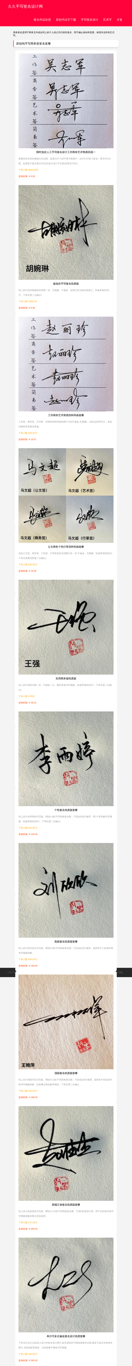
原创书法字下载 (66, 19)
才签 (119, 19)
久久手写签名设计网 (25, 6)
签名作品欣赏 (42, 19)
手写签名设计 (89, 19)
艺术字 (107, 19)
